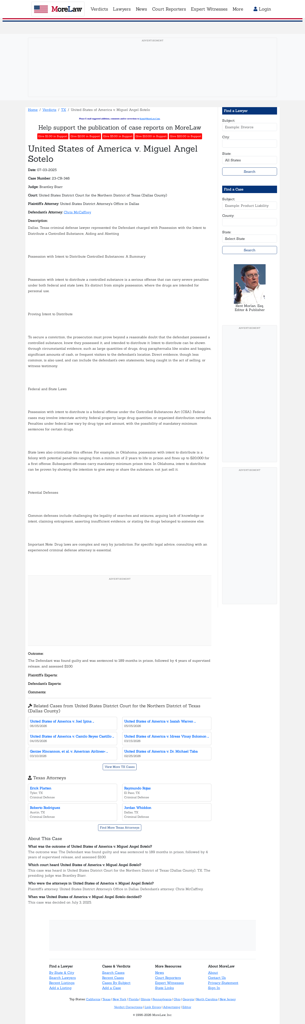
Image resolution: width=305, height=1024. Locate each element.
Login (262, 9)
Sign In (214, 988)
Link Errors (153, 1007)
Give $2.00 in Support (85, 136)
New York (119, 999)
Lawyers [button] (122, 9)
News (159, 972)
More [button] (238, 9)
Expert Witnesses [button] (209, 9)
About (213, 972)
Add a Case (111, 988)
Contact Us (217, 978)
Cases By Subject (116, 983)
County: (228, 215)
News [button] (141, 9)
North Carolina (207, 999)
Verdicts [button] (99, 9)
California (93, 999)
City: (226, 137)
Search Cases (113, 972)
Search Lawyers (62, 978)
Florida (134, 999)
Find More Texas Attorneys (119, 827)
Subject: (228, 120)
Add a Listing (60, 988)
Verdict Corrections (128, 1007)
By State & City (61, 972)
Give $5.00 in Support (118, 136)
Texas (106, 999)
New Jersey (228, 999)
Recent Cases (113, 978)
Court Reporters (168, 978)
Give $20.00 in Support (185, 136)
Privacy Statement (223, 983)
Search (249, 171)
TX (63, 110)
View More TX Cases (120, 767)
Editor (186, 1007)
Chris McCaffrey (77, 212)
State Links (164, 988)
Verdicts (49, 110)
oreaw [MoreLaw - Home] (58, 9)
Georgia (188, 999)
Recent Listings (62, 983)
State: (226, 153)
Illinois (145, 999)
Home (33, 110)
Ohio (177, 999)
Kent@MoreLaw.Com (150, 118)
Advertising (171, 1007)
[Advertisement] (152, 74)
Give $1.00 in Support (52, 136)
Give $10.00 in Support (151, 136)
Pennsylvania (162, 999)
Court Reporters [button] (169, 9)
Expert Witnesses (169, 983)
